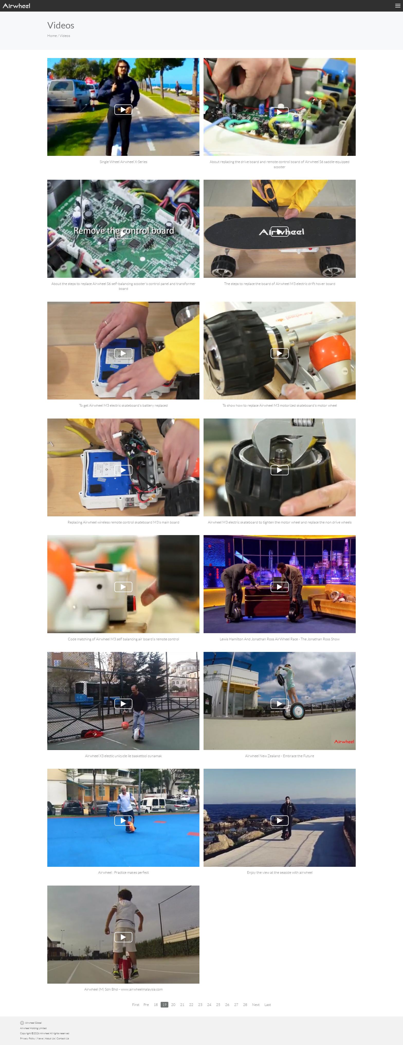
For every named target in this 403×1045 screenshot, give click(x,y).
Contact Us (63, 1038)
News (40, 1038)
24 (209, 1005)
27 (236, 1005)
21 (182, 1005)
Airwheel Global (33, 1023)
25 (218, 1005)
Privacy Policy (27, 1038)
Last (267, 1005)
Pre (146, 1005)
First (135, 1005)
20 (173, 1005)
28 (245, 1005)
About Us (50, 1038)
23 (200, 1005)
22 (191, 1005)
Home (52, 36)
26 (227, 1005)
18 (156, 1005)
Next (256, 1005)
